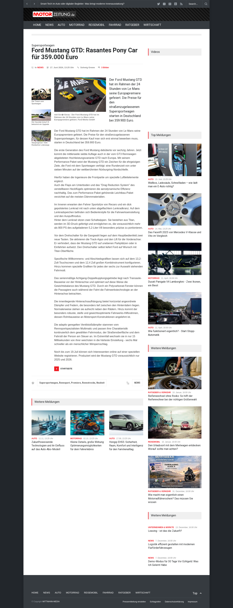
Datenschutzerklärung (174, 602)
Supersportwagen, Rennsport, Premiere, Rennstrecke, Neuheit (72, 382)
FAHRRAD (115, 24)
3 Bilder (105, 67)
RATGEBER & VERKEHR (159, 392)
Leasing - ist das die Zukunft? (165, 530)
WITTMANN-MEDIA (51, 601)
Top (195, 593)
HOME (37, 24)
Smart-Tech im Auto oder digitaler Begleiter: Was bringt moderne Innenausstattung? (82, 3)
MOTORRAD (76, 24)
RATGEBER (132, 24)
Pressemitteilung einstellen (134, 602)
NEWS (49, 24)
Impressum (192, 602)
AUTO (61, 24)
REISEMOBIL (97, 24)
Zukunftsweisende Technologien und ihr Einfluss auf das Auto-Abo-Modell (48, 445)
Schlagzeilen (155, 602)
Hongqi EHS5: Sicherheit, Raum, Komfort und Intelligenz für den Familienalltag (126, 445)
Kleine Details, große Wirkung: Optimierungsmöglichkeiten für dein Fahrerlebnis (87, 445)
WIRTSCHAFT (152, 24)
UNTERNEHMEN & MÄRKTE (161, 527)
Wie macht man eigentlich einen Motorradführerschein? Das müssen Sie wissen (170, 498)
